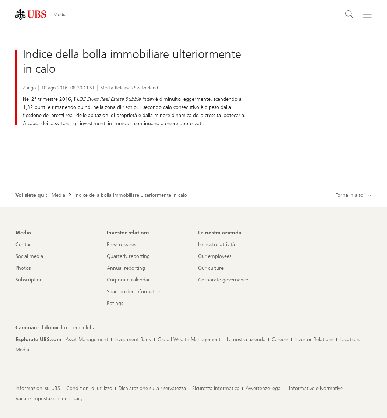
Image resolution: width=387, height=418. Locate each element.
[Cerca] (349, 14)
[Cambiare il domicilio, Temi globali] (84, 327)
